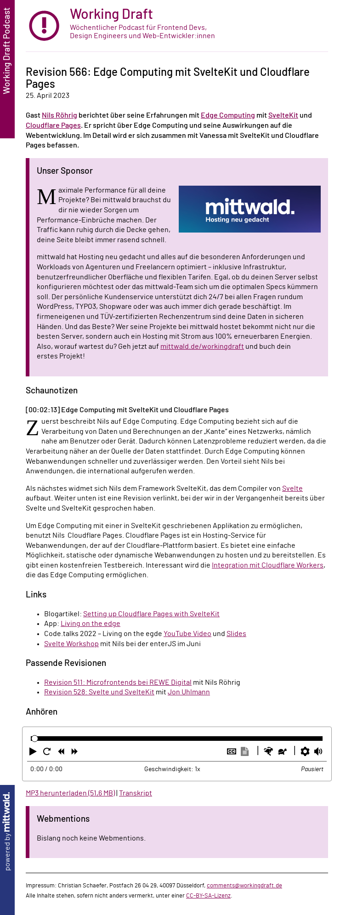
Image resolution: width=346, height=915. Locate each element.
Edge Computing (228, 115)
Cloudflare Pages (53, 125)
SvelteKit (283, 115)
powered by (7, 831)
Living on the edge (90, 623)
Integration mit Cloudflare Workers (267, 565)
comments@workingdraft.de (244, 885)
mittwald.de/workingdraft (202, 346)
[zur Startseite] (177, 26)
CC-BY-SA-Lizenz (208, 895)
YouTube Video (187, 633)
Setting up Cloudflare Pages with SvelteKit (151, 614)
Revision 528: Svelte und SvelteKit (99, 692)
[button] (34, 753)
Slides (236, 633)
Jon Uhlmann (189, 692)
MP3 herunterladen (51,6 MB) (70, 793)
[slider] (34, 738)
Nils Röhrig (59, 115)
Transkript (135, 793)
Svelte (292, 488)
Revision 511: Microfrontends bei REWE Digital (118, 682)
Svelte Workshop (71, 644)
